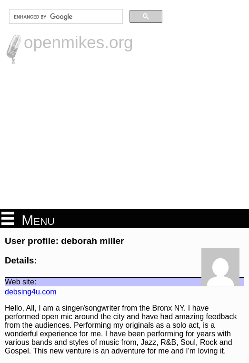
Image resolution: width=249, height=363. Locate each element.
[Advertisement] (124, 135)
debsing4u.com (31, 292)
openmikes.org (78, 42)
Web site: (20, 282)
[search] (65, 16)
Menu (28, 219)
